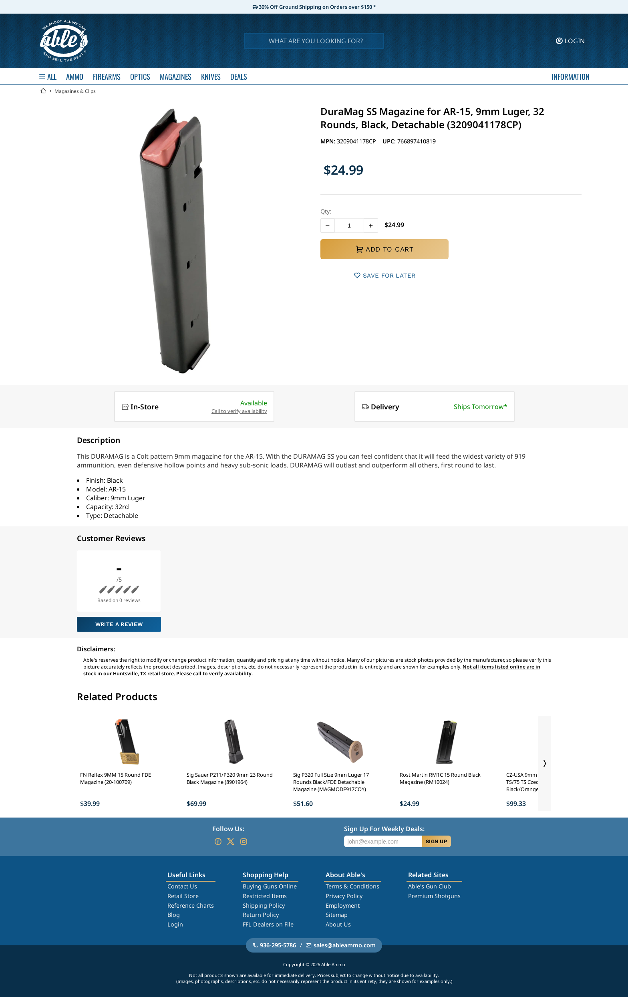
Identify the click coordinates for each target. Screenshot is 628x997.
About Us (338, 924)
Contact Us (182, 886)
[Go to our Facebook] (217, 842)
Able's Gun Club (429, 886)
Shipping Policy (264, 905)
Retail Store (183, 896)
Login (175, 924)
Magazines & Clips (75, 91)
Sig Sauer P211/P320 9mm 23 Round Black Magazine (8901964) (230, 778)
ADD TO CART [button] (384, 249)
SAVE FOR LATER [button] (385, 275)
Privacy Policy (344, 896)
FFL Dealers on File (268, 924)
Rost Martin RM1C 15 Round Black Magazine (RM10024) (440, 778)
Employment (343, 905)
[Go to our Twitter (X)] (230, 842)
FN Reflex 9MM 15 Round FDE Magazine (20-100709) (115, 778)
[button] (327, 225)
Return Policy (261, 914)
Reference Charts (190, 905)
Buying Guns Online (270, 886)
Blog (173, 914)
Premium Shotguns (434, 896)
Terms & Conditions (352, 886)
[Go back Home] (43, 91)
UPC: (389, 141)
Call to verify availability (239, 411)
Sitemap (337, 914)
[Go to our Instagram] (243, 842)
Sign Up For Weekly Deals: (384, 828)
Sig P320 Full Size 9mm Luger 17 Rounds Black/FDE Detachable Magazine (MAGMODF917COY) (331, 782)
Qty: (325, 211)
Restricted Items (265, 896)
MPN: (328, 141)
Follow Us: (228, 828)
